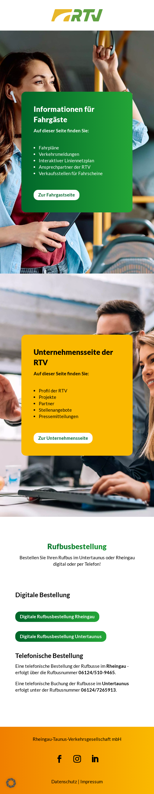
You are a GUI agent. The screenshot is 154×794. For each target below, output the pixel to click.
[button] (11, 783)
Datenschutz (64, 781)
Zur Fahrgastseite (56, 194)
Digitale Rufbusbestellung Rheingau (57, 616)
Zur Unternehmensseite (63, 438)
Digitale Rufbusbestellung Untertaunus (61, 636)
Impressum (91, 781)
